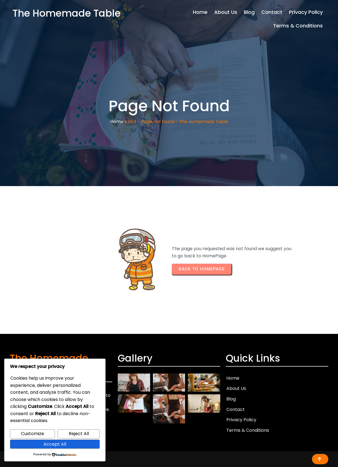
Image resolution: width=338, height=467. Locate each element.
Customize (32, 433)
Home (116, 121)
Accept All (54, 444)
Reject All (79, 433)
